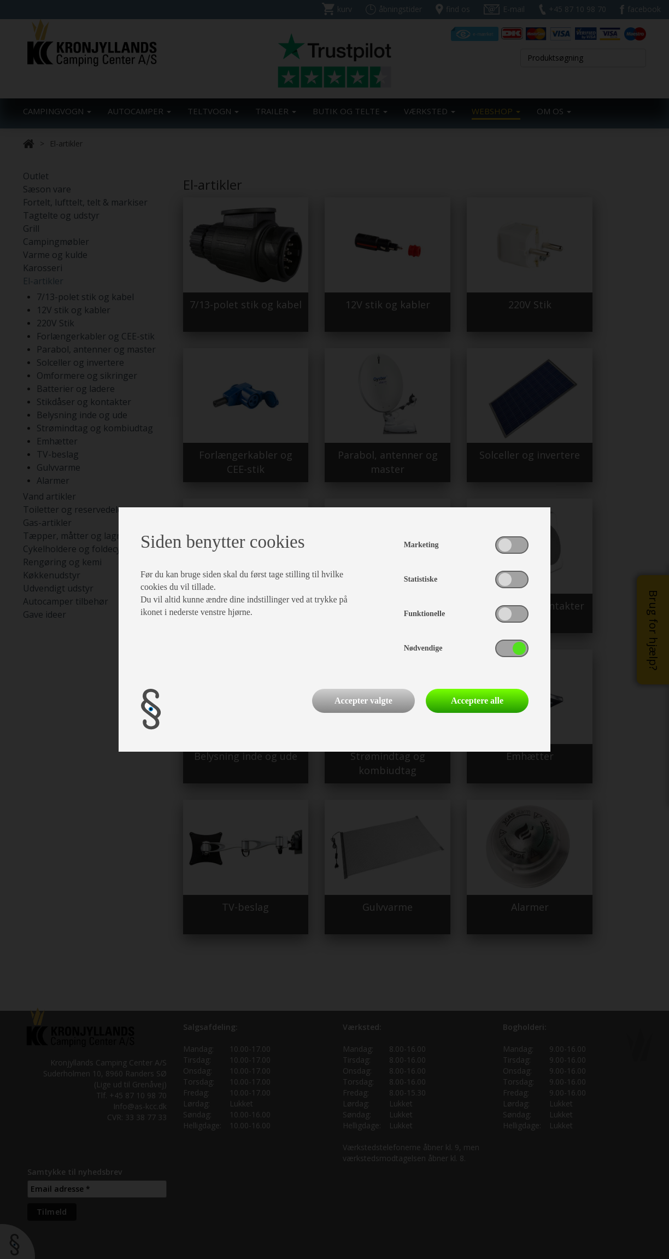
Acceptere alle (477, 700)
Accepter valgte (363, 700)
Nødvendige (423, 648)
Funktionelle (424, 614)
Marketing (421, 545)
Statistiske (420, 579)
